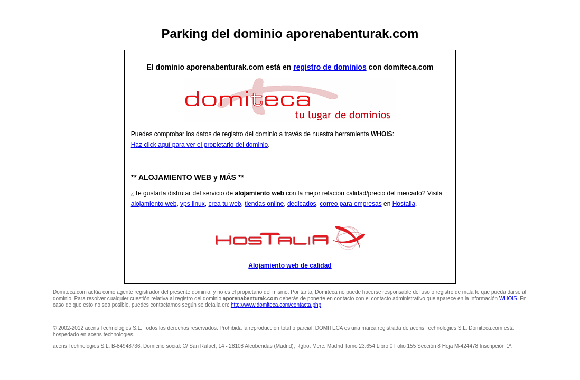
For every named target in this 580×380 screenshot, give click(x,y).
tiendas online (264, 203)
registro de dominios (329, 67)
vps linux (192, 203)
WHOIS (508, 298)
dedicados (301, 203)
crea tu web (224, 203)
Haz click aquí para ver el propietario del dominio (199, 144)
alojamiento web (154, 203)
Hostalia (403, 203)
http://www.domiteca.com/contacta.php (276, 305)
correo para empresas (350, 203)
